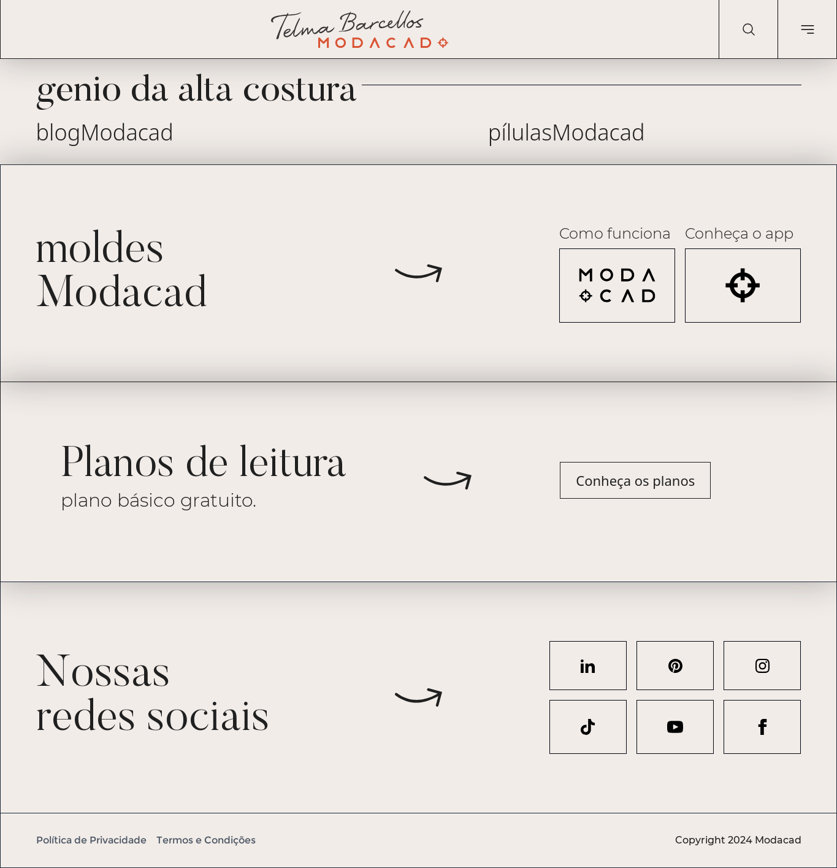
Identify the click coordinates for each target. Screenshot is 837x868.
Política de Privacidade (91, 840)
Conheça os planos (635, 480)
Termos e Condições (206, 840)
